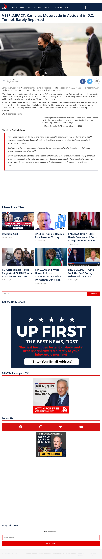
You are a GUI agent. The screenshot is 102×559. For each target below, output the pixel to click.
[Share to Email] (97, 81)
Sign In (80, 7)
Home (14, 7)
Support (92, 7)
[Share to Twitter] (90, 81)
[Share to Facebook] (83, 81)
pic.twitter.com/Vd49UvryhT (62, 122)
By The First (10, 80)
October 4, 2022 (76, 126)
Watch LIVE (48, 7)
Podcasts (37, 7)
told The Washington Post (51, 105)
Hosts (29, 7)
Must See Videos (61, 7)
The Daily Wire (18, 130)
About (22, 7)
